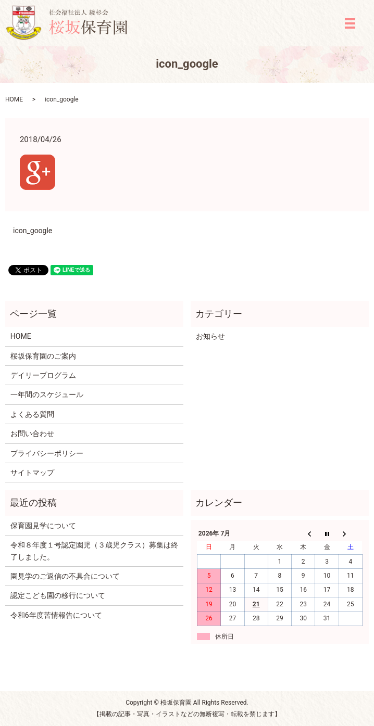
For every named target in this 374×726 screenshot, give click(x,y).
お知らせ (210, 336)
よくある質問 (32, 414)
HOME (14, 99)
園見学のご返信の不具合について (65, 576)
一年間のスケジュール (46, 394)
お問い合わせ (32, 433)
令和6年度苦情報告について (56, 615)
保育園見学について (43, 525)
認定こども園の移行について (57, 595)
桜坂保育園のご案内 (43, 356)
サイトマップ (32, 472)
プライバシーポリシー (46, 453)
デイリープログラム (43, 375)
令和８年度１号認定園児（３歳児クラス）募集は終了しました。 (94, 551)
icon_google (32, 230)
